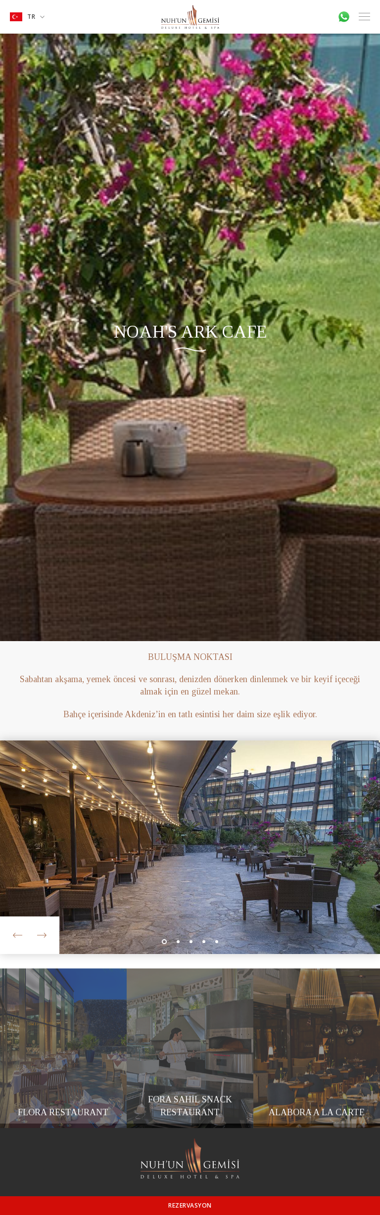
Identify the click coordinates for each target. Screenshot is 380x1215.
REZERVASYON (190, 1205)
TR (27, 16)
